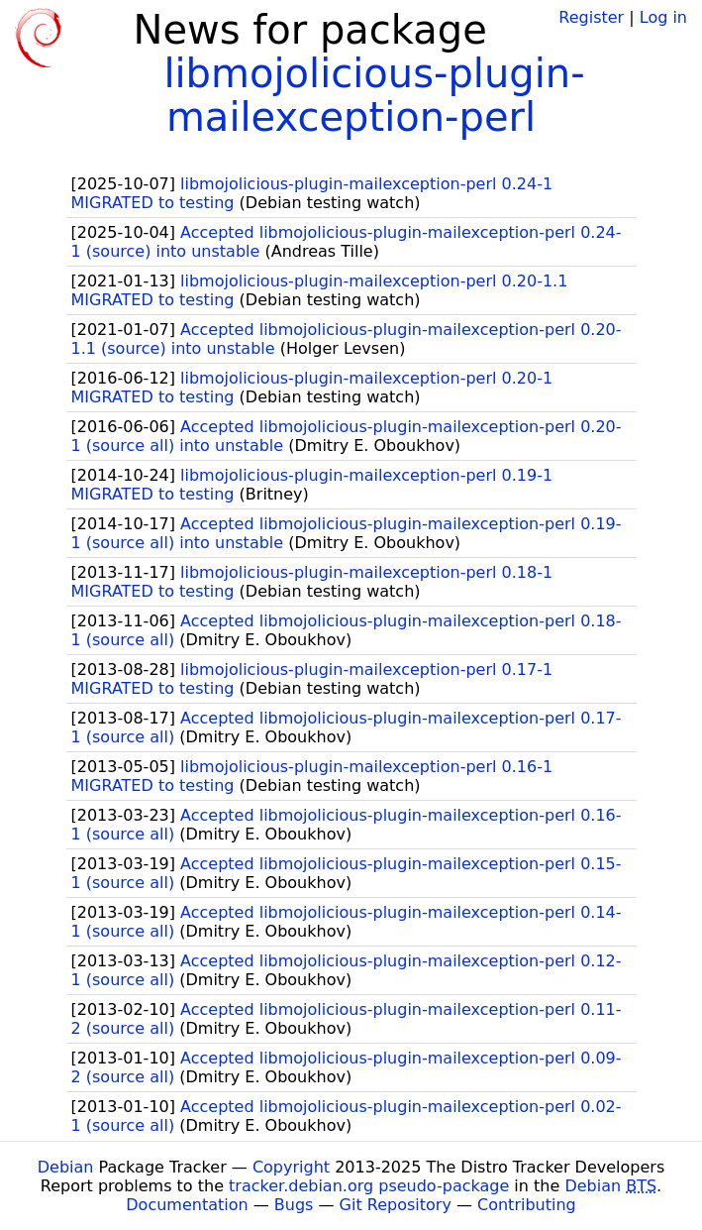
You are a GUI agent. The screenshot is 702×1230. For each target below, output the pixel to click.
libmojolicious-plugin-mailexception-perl (373, 95)
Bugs (294, 1204)
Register (591, 17)
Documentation (187, 1204)
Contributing (526, 1204)
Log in (663, 17)
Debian (66, 1167)
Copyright (291, 1167)
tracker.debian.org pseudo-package (369, 1185)
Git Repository (395, 1204)
